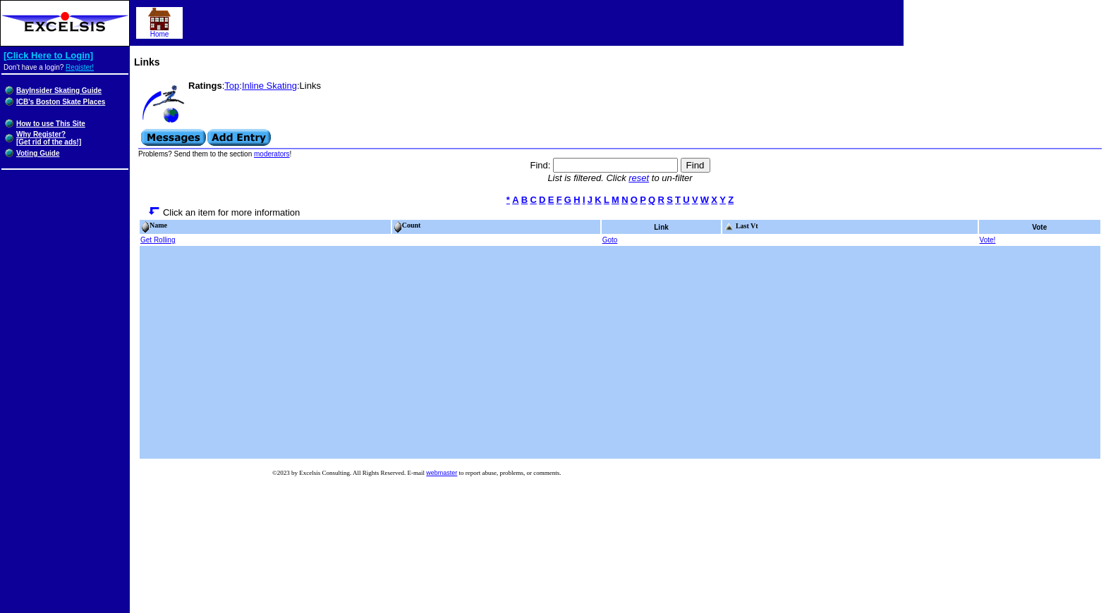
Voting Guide (37, 153)
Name (154, 225)
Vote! (988, 240)
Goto (610, 240)
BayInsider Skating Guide (59, 90)
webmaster (441, 472)
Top (231, 85)
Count (407, 225)
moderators (272, 154)
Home (159, 31)
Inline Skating (269, 85)
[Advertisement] (620, 352)
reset (638, 178)
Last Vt (741, 226)
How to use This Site (50, 124)
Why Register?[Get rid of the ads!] (48, 138)
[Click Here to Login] (48, 55)
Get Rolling (157, 240)
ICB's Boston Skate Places (60, 102)
